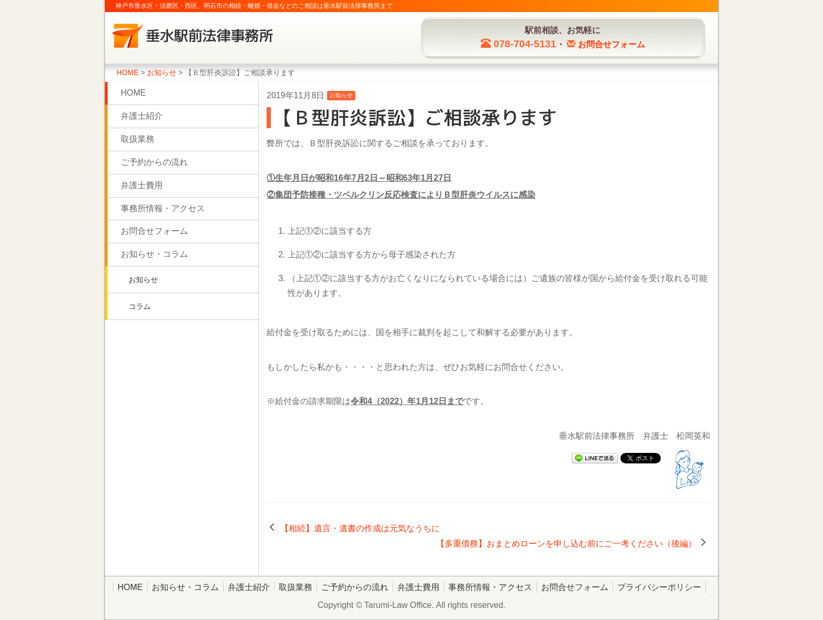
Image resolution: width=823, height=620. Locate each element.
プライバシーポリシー (659, 587)
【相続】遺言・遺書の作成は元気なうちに (360, 528)
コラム (140, 306)
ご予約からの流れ (154, 162)
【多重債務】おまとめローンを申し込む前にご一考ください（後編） (566, 543)
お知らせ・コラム (154, 254)
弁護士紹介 (142, 115)
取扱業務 (137, 139)
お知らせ (143, 279)
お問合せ (611, 44)
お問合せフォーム (154, 230)
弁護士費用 (142, 185)
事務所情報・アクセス (163, 208)
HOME (133, 92)
